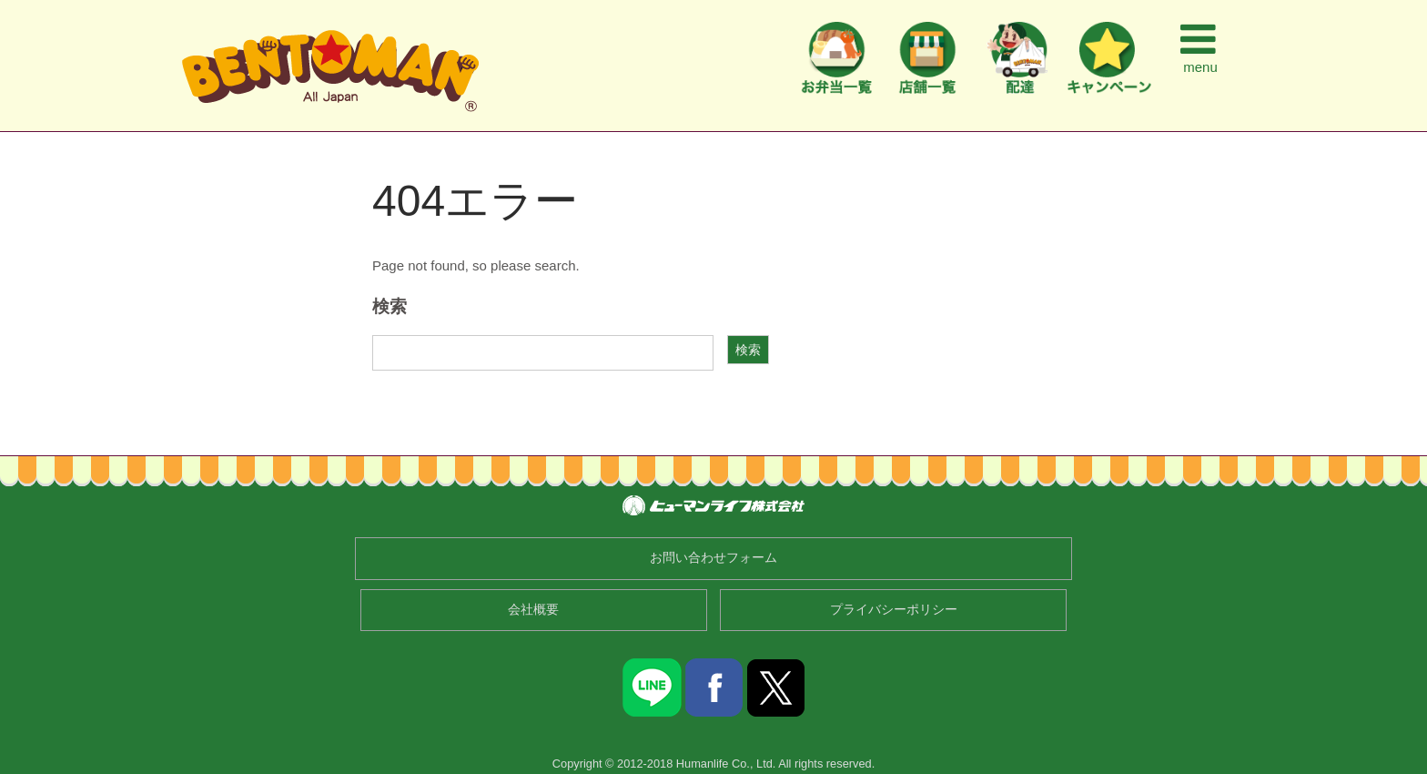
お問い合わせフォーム (713, 558)
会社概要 (533, 609)
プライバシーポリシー (893, 609)
